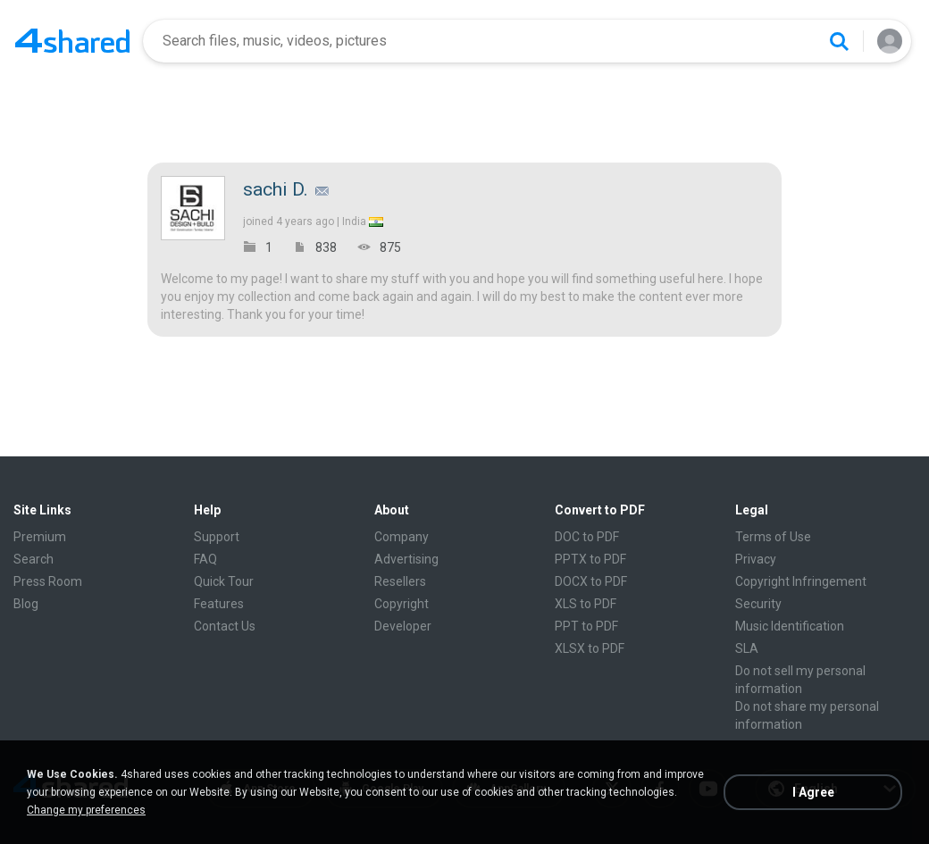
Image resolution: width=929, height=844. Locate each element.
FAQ (205, 559)
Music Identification (789, 626)
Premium (39, 537)
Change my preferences (86, 810)
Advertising (406, 559)
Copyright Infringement (800, 581)
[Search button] (838, 41)
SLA (746, 648)
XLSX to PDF (589, 648)
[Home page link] (72, 41)
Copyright (401, 604)
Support (216, 537)
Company (401, 537)
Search (33, 559)
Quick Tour (224, 581)
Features (219, 604)
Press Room (47, 581)
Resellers (400, 581)
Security (758, 604)
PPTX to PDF (590, 559)
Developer (402, 626)
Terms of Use (773, 537)
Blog (25, 604)
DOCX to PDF (591, 581)
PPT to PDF (586, 626)
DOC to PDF (587, 537)
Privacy (755, 559)
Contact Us (224, 626)
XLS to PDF (585, 604)
